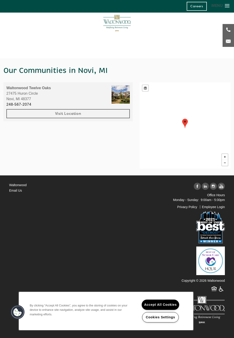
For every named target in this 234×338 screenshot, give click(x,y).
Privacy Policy (187, 207)
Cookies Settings (160, 317)
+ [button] (225, 157)
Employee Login (213, 207)
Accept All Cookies (160, 304)
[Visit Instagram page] (213, 186)
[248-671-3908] (228, 29)
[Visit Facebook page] (197, 186)
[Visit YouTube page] (221, 186)
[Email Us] (228, 41)
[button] (197, 6)
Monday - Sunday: (186, 200)
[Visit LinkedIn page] (205, 186)
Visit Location (68, 113)
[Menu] (220, 5)
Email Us (15, 190)
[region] (106, 311)
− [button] (225, 163)
